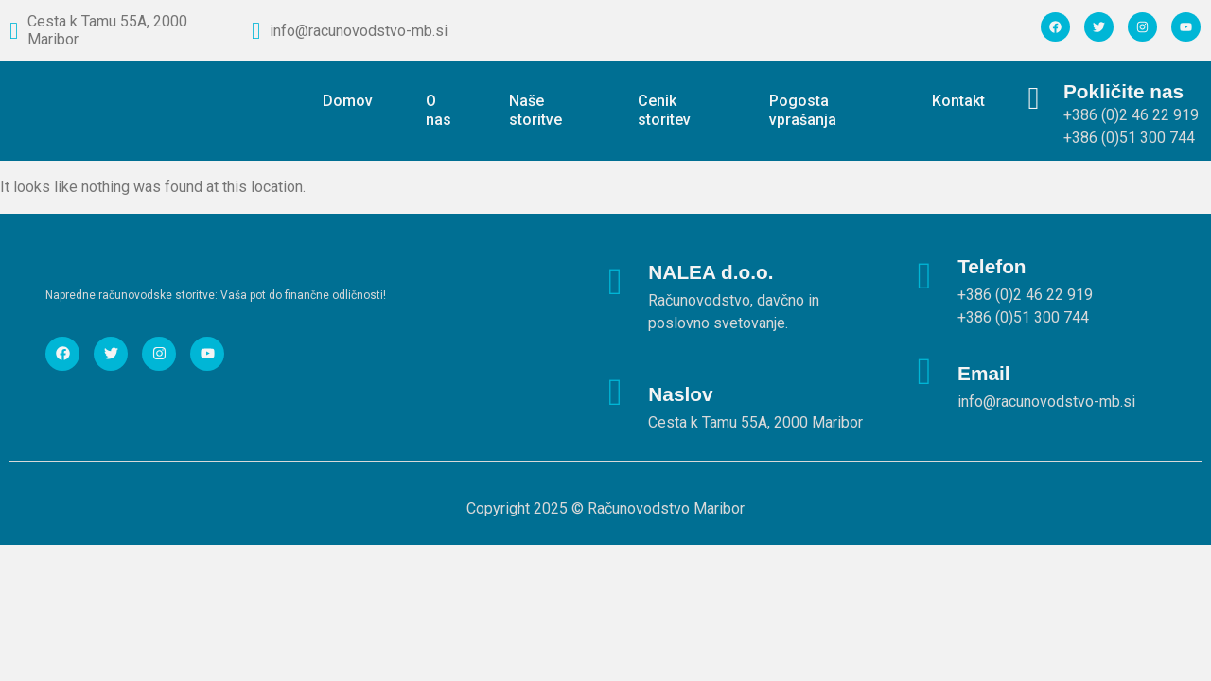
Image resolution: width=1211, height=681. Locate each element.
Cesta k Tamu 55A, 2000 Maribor (107, 30)
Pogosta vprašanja (802, 110)
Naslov (680, 394)
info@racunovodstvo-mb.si (359, 31)
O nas (438, 110)
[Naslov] (615, 392)
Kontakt (958, 101)
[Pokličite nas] (1033, 98)
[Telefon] (924, 276)
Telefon (991, 266)
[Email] (924, 372)
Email (983, 373)
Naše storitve (535, 110)
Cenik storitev (664, 110)
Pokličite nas (1123, 91)
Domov (348, 101)
